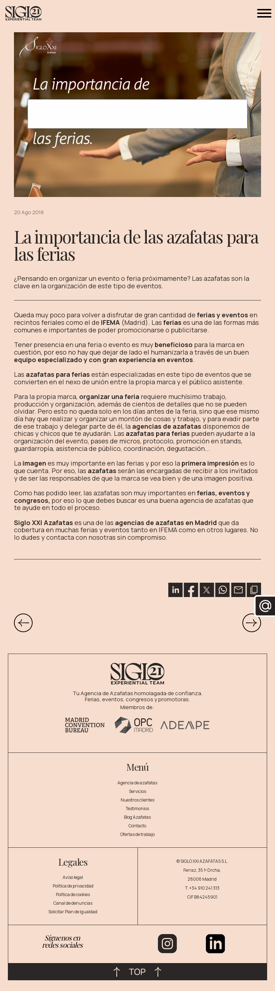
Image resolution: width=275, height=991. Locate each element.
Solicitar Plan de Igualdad (72, 912)
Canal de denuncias (72, 903)
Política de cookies (73, 894)
